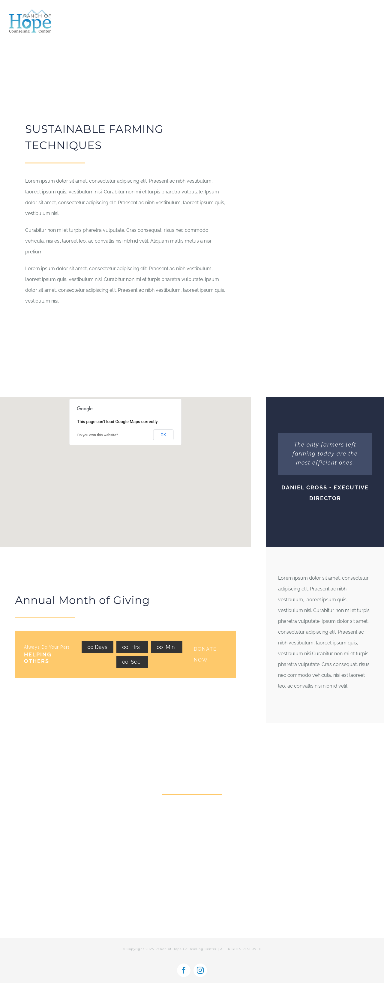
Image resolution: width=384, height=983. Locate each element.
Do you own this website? (97, 435)
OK (163, 434)
